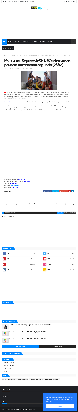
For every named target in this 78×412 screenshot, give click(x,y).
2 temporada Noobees (8, 379)
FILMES (10, 41)
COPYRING (21, 1)
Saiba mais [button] (49, 401)
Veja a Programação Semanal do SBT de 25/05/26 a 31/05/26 (27, 332)
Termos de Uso (29, 1)
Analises (5, 371)
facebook (73, 213)
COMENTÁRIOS (58, 347)
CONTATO (14, 1)
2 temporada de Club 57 (36, 379)
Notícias (27, 55)
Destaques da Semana (18, 55)
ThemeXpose (11, 409)
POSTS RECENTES (20, 347)
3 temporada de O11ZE (8, 365)
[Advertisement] (39, 25)
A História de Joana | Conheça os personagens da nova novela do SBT (30, 325)
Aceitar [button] (60, 406)
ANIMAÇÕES (25, 41)
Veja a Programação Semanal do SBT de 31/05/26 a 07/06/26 (27, 339)
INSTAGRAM (15, 185)
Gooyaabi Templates (29, 409)
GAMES (42, 41)
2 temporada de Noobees (52, 379)
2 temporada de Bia (22, 379)
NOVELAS (35, 41)
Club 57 (10, 55)
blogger (60, 213)
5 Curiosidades (7, 368)
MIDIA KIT (50, 41)
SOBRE (9, 1)
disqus (66, 213)
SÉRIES (17, 41)
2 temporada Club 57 (8, 363)
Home (4, 1)
